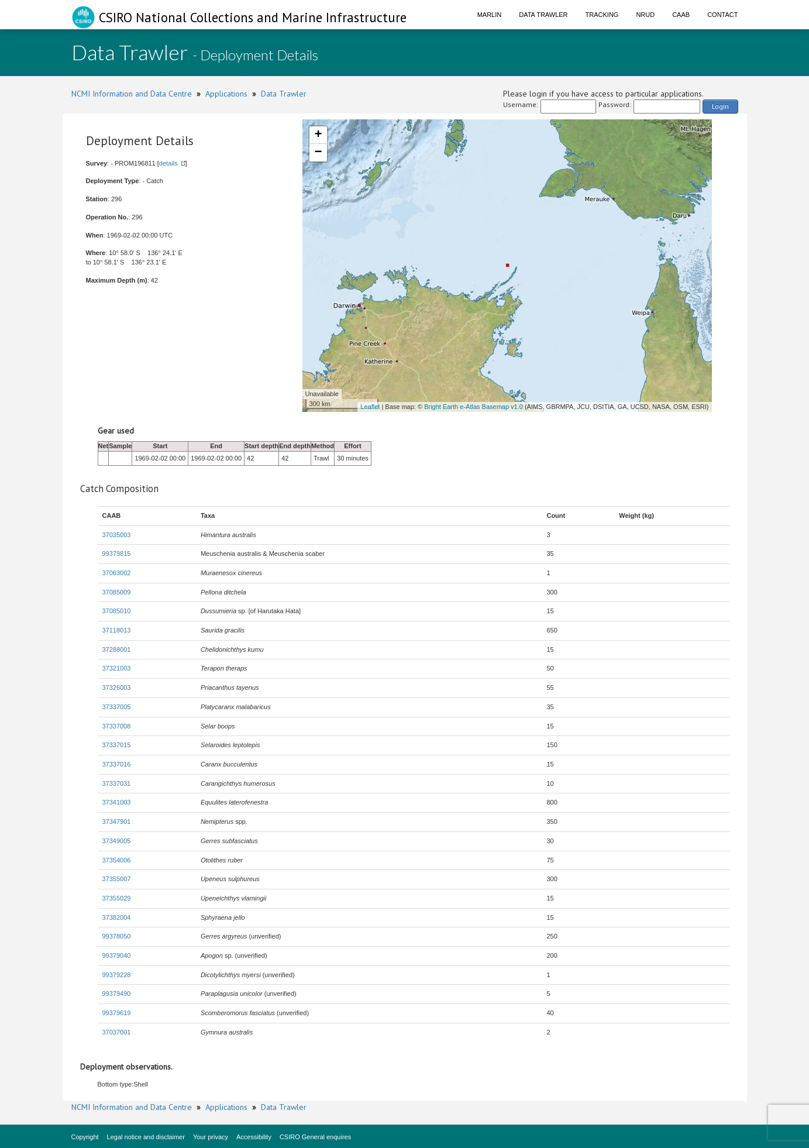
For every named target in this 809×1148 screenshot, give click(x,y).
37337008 (116, 726)
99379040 (116, 955)
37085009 (116, 592)
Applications (226, 93)
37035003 (116, 534)
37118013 (116, 630)
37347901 (116, 821)
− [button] (318, 152)
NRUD (645, 14)
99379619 (116, 1012)
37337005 (116, 706)
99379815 (116, 553)
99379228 (116, 974)
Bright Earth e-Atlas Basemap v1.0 (473, 406)
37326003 (116, 687)
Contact (722, 14)
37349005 (116, 840)
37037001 (116, 1032)
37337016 (116, 764)
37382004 (116, 917)
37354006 (116, 860)
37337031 (116, 783)
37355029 (116, 898)
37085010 (116, 610)
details (168, 163)
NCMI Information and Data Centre (131, 93)
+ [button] (318, 135)
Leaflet (370, 406)
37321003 (116, 668)
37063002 (116, 572)
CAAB (681, 14)
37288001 (116, 649)
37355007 (116, 878)
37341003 (116, 802)
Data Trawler (543, 14)
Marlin (489, 14)
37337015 (116, 744)
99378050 (116, 936)
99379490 (116, 993)
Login (720, 106)
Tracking (602, 14)
